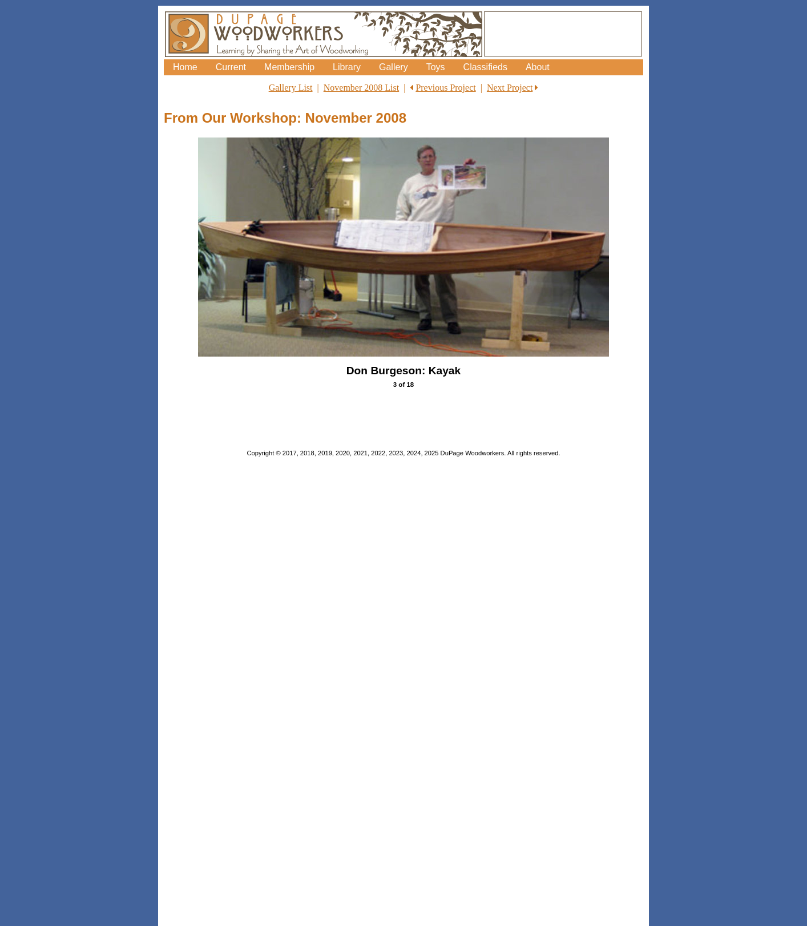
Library (347, 67)
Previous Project (445, 87)
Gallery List (291, 87)
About (538, 67)
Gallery (393, 67)
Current (231, 67)
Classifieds (485, 67)
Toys (435, 67)
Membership (289, 67)
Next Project (509, 87)
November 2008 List (361, 87)
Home (185, 67)
